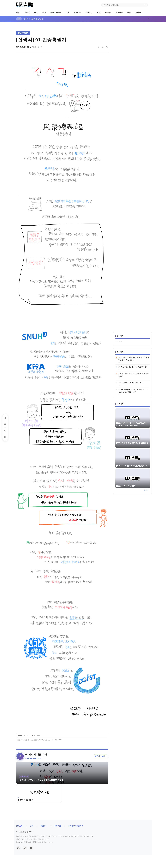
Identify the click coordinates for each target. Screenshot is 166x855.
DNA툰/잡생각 (23, 33)
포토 (98, 12)
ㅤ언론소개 (19, 826)
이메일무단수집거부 (75, 826)
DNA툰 (20, 735)
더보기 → (147, 490)
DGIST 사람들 (55, 12)
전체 (18, 12)
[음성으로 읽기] (99, 47)
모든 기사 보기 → (101, 756)
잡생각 (26, 735)
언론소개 (119, 12)
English (108, 12)
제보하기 (138, 12)
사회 (35, 12)
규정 (129, 12)
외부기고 (57, 826)
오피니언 (77, 12)
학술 (67, 12)
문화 (44, 12)
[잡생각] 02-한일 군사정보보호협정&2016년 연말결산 (33, 740)
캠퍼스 (26, 12)
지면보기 (88, 12)
